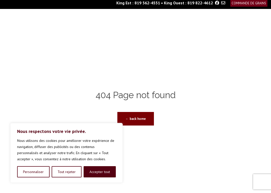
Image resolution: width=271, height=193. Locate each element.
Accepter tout (99, 171)
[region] (66, 153)
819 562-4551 (147, 2)
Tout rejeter (67, 171)
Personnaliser (33, 171)
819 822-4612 (200, 2)
